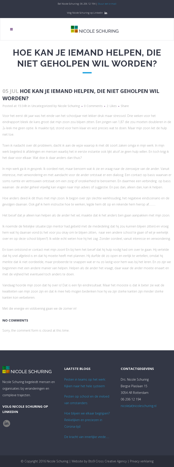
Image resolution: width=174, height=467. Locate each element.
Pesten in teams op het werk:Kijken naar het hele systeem (85, 382)
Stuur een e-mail (107, 3)
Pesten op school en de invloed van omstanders (86, 399)
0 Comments (93, 106)
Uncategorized (42, 106)
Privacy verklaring (142, 461)
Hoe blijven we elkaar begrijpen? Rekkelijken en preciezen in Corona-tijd (87, 420)
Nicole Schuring (69, 106)
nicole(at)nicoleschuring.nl (138, 406)
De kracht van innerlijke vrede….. (86, 437)
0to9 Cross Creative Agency (107, 461)
